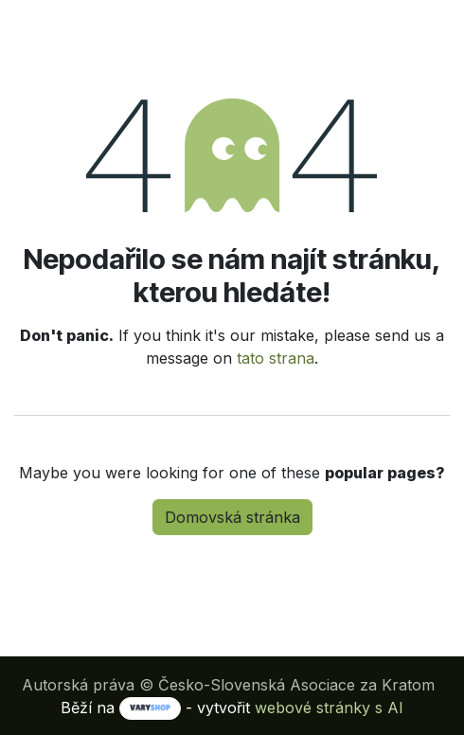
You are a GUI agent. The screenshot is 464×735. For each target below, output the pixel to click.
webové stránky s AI (329, 707)
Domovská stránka (232, 517)
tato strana (275, 358)
